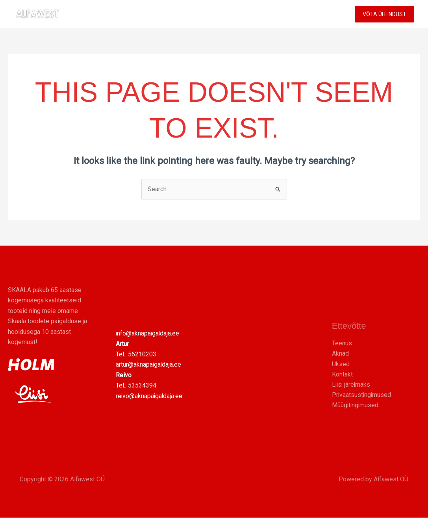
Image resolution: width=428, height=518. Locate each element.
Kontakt (342, 374)
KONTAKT (327, 14)
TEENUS (254, 14)
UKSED (216, 14)
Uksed (341, 364)
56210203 (142, 354)
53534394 (142, 385)
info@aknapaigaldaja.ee (148, 333)
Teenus (342, 343)
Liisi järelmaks (352, 384)
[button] (266, 14)
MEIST (291, 14)
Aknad (340, 353)
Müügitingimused (356, 405)
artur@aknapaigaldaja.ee (149, 365)
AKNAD (184, 14)
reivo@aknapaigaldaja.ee (149, 396)
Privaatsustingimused (362, 395)
